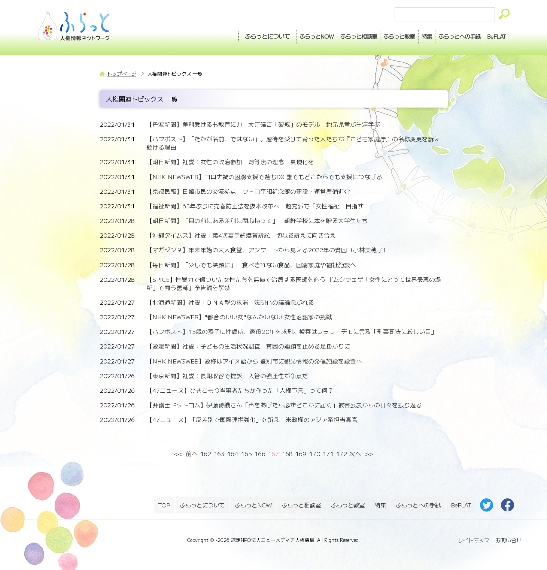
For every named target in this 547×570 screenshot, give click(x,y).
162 (205, 453)
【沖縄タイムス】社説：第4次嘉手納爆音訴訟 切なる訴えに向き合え (241, 235)
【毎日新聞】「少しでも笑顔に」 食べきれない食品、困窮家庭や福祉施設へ (251, 264)
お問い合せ (508, 536)
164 (232, 453)
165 (246, 453)
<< (178, 453)
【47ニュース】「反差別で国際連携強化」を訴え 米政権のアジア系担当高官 (252, 419)
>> (369, 453)
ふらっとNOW (253, 503)
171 (328, 453)
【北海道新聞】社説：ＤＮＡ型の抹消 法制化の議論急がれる (230, 302)
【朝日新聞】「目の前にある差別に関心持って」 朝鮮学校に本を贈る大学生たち (257, 220)
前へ (192, 453)
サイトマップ (473, 536)
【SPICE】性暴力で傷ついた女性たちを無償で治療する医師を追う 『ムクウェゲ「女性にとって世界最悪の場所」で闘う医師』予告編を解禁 (293, 283)
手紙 (447, 34)
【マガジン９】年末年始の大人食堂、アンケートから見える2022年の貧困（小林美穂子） (267, 249)
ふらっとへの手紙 (418, 503)
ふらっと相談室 (302, 503)
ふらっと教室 (349, 503)
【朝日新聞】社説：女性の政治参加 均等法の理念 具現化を (230, 161)
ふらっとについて (217, 34)
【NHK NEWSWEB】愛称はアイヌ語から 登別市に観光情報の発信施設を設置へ (254, 361)
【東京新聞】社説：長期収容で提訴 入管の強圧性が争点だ (227, 375)
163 (219, 453)
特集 (406, 34)
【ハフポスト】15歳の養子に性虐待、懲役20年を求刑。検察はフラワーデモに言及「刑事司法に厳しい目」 (291, 331)
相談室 (321, 34)
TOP (164, 503)
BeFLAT (492, 34)
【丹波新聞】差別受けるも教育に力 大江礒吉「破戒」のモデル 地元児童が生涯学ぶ (263, 124)
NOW (271, 34)
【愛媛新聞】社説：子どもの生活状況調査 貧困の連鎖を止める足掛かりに (248, 346)
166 (259, 453)
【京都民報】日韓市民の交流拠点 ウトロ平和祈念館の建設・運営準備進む (248, 191)
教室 (371, 34)
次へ (355, 453)
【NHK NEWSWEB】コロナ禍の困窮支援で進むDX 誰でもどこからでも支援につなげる (264, 176)
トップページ (121, 73)
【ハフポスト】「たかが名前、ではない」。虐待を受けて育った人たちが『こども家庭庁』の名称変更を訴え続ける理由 (293, 143)
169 (300, 453)
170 (314, 453)
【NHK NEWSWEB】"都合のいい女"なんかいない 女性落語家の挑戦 (239, 317)
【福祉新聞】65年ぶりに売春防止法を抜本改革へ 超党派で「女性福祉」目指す (255, 206)
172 (341, 453)
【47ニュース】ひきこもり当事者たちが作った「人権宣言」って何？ (240, 390)
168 (287, 453)
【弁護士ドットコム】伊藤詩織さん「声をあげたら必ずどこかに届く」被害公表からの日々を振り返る (284, 405)
